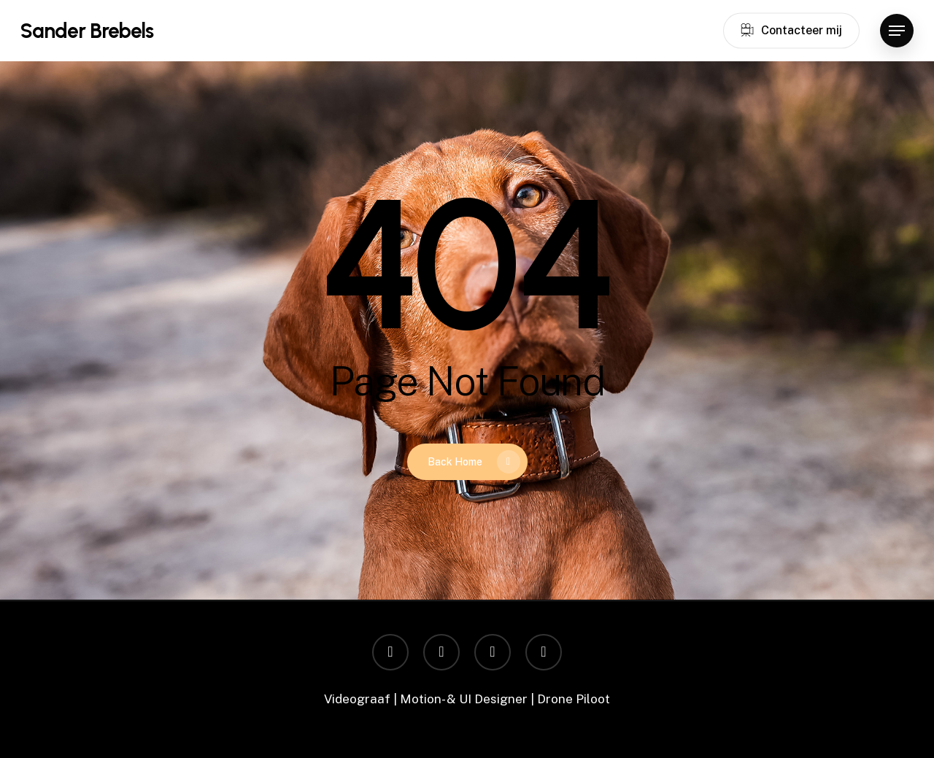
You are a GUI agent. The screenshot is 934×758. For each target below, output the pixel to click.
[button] (897, 31)
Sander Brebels (86, 30)
